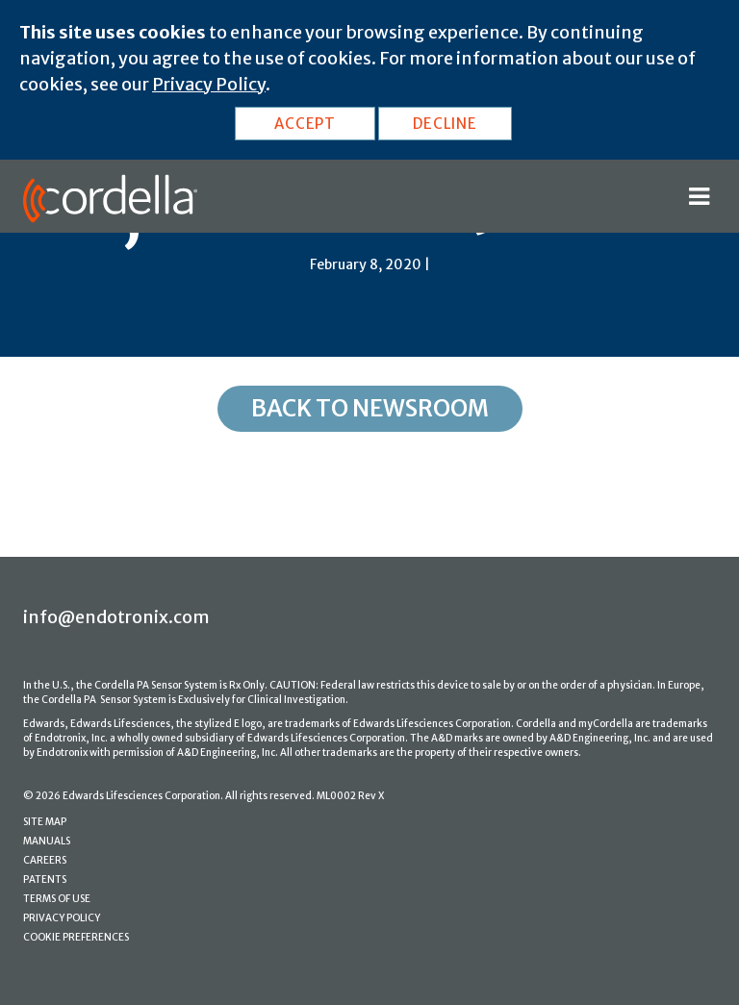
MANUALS (46, 841)
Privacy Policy (209, 84)
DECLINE (444, 123)
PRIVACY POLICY (61, 918)
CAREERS (44, 860)
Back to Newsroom (370, 408)
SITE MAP (44, 822)
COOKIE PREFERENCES (76, 937)
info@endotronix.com (116, 617)
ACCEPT (305, 123)
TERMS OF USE (56, 898)
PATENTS (44, 879)
